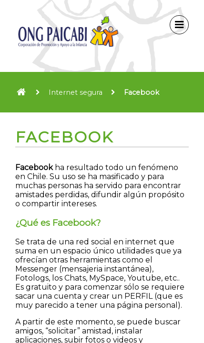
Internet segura (75, 92)
